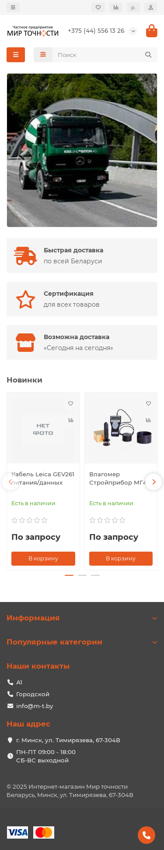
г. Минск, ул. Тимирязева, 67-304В (68, 740)
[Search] (105, 54)
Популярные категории (82, 642)
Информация (82, 617)
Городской (32, 694)
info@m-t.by (34, 705)
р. (133, 7)
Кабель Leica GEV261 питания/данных (42, 478)
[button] (10, 482)
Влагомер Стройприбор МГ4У (120, 478)
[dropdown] (13, 7)
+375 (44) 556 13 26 (96, 30)
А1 (19, 682)
